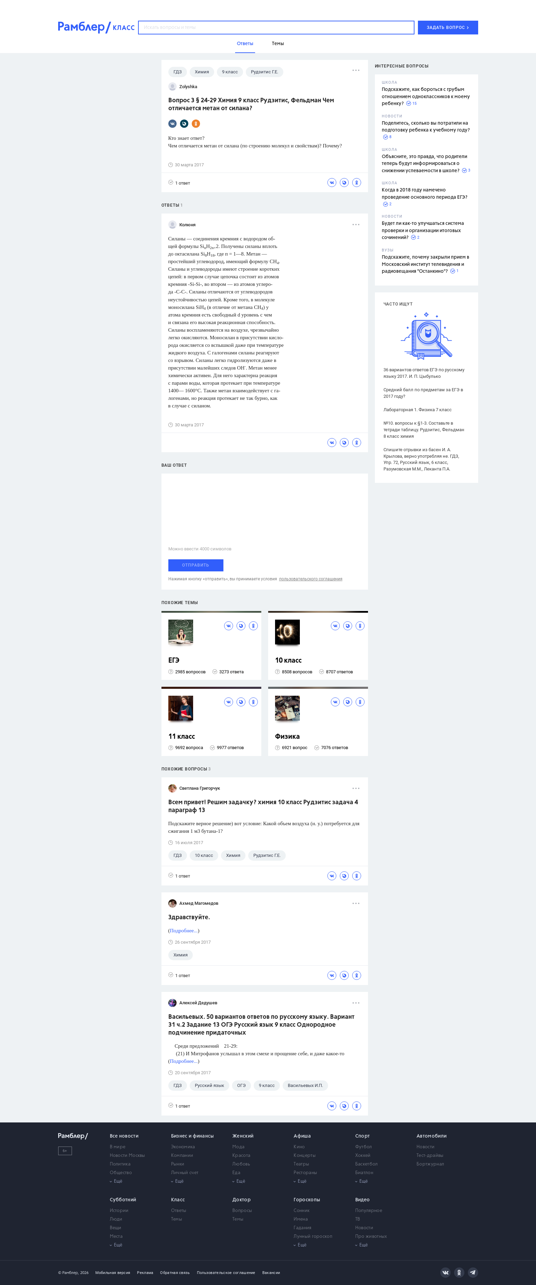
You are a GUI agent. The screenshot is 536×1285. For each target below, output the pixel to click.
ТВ (357, 1219)
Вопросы (242, 1211)
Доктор (241, 1200)
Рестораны (305, 1173)
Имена (301, 1219)
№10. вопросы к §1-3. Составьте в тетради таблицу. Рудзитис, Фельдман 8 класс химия (423, 430)
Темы (176, 1219)
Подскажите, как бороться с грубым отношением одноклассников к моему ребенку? (426, 96)
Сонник (301, 1211)
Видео (362, 1200)
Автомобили (431, 1136)
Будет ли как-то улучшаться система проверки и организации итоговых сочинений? (423, 230)
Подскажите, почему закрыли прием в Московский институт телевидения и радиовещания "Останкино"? (425, 264)
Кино (299, 1147)
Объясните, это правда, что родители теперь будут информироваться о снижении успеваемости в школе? (424, 163)
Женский (242, 1136)
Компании (182, 1155)
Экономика (183, 1147)
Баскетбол (366, 1164)
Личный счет (184, 1173)
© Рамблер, (68, 1273)
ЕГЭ (173, 660)
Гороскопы (307, 1200)
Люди (116, 1219)
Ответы (179, 1211)
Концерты (304, 1155)
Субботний (123, 1200)
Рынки (178, 1164)
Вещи (116, 1228)
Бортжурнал (430, 1164)
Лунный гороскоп (313, 1236)
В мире (118, 1147)
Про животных (371, 1236)
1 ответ (179, 183)
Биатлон (364, 1173)
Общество (121, 1173)
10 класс (288, 660)
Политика (120, 1164)
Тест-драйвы (430, 1155)
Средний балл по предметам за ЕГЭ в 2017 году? (423, 393)
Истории (119, 1211)
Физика (287, 736)
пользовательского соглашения (311, 579)
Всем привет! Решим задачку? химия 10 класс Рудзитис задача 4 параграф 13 (263, 806)
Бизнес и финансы (192, 1136)
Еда (236, 1173)
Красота (241, 1155)
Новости (425, 1147)
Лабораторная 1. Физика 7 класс (417, 409)
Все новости (124, 1136)
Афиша (302, 1136)
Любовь (241, 1164)
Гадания (302, 1228)
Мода (238, 1147)
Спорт (362, 1136)
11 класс (181, 736)
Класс (178, 1200)
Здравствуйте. (189, 917)
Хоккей (363, 1155)
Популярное (368, 1211)
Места (116, 1236)
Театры (301, 1164)
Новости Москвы (127, 1155)
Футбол (363, 1147)
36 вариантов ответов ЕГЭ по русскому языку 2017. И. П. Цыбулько (423, 373)
